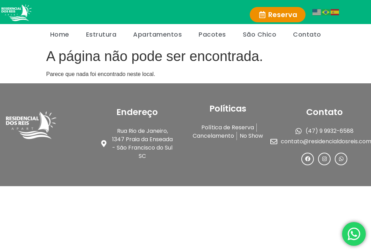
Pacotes (212, 34)
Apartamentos (157, 34)
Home (59, 34)
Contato (307, 34)
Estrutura (101, 34)
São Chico (260, 34)
